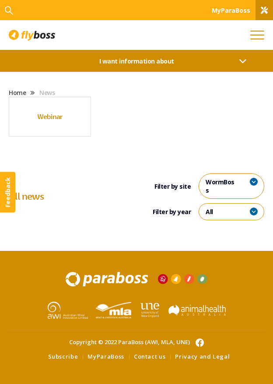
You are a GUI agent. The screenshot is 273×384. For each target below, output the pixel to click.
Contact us (150, 356)
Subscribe (63, 356)
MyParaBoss (106, 356)
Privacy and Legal (202, 356)
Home (17, 92)
